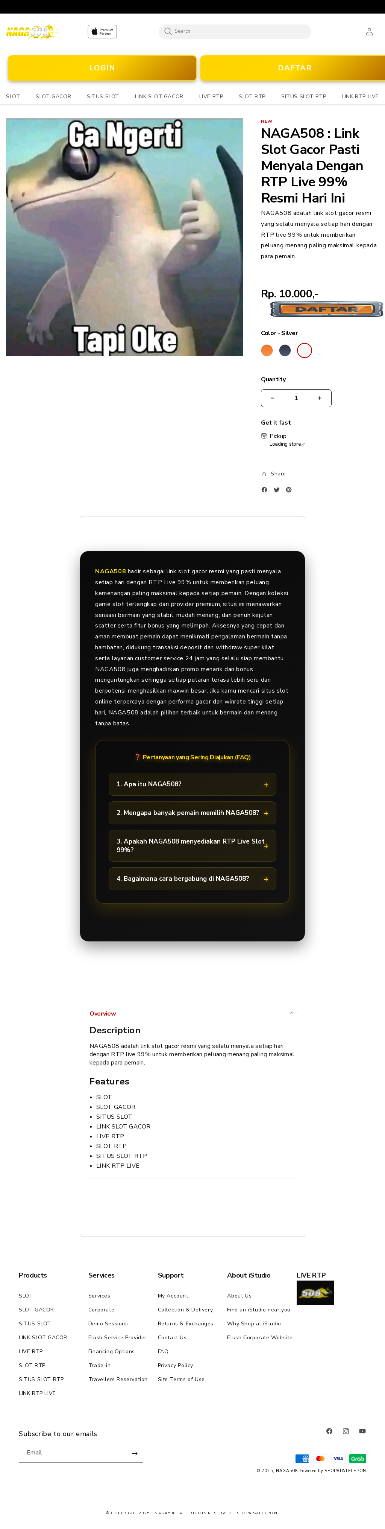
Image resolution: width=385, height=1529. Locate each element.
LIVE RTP (31, 1351)
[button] (13, 97)
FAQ (163, 1351)
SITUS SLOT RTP (41, 1379)
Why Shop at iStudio (254, 1323)
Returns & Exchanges (186, 1323)
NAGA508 (287, 1471)
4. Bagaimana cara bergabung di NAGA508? (183, 878)
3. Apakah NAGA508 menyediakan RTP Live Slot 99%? (191, 845)
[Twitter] (278, 491)
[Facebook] (266, 491)
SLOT (26, 1295)
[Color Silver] (304, 350)
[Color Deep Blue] (285, 350)
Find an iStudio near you (258, 1309)
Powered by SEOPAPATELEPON (333, 1471)
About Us (239, 1295)
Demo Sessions (108, 1323)
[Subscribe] (134, 1453)
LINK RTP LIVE (37, 1393)
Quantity (273, 379)
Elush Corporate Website (260, 1337)
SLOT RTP (32, 1365)
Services (99, 1295)
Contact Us (172, 1337)
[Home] (32, 31)
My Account (173, 1295)
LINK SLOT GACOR (43, 1337)
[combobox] (235, 31)
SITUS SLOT (35, 1323)
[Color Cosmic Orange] (267, 350)
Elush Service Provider (117, 1337)
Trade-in (99, 1365)
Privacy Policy (175, 1365)
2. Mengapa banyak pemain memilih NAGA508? (188, 813)
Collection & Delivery (185, 1309)
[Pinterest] (290, 491)
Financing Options (111, 1351)
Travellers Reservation (118, 1379)
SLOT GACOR (36, 1309)
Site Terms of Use (181, 1379)
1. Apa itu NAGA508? (149, 784)
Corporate (101, 1309)
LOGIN (102, 68)
